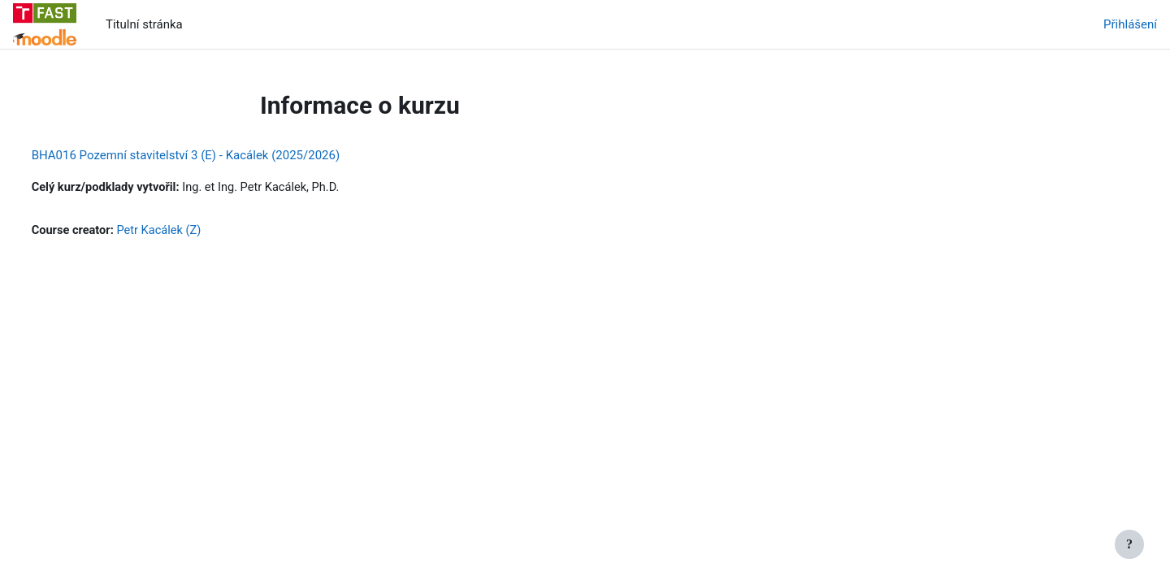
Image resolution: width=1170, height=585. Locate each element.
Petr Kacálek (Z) (193, 231)
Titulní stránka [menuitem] (144, 24)
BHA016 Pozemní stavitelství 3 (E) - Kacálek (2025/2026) (216, 155)
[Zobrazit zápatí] (1129, 544)
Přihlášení (1130, 24)
